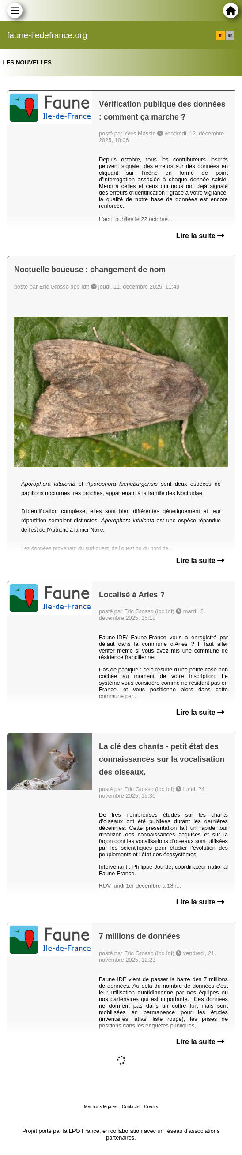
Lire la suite (200, 235)
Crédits (151, 1106)
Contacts (130, 1106)
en (230, 35)
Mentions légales (100, 1106)
